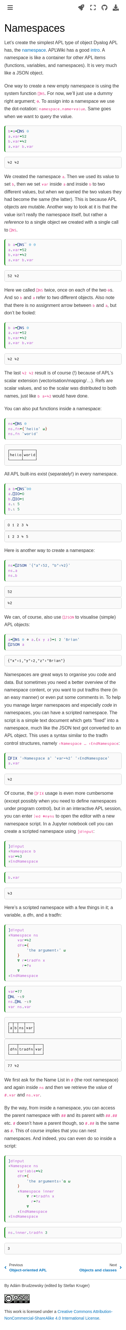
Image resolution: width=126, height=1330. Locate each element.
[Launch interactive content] (81, 7)
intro (95, 50)
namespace (34, 50)
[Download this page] (115, 7)
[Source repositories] (104, 7)
